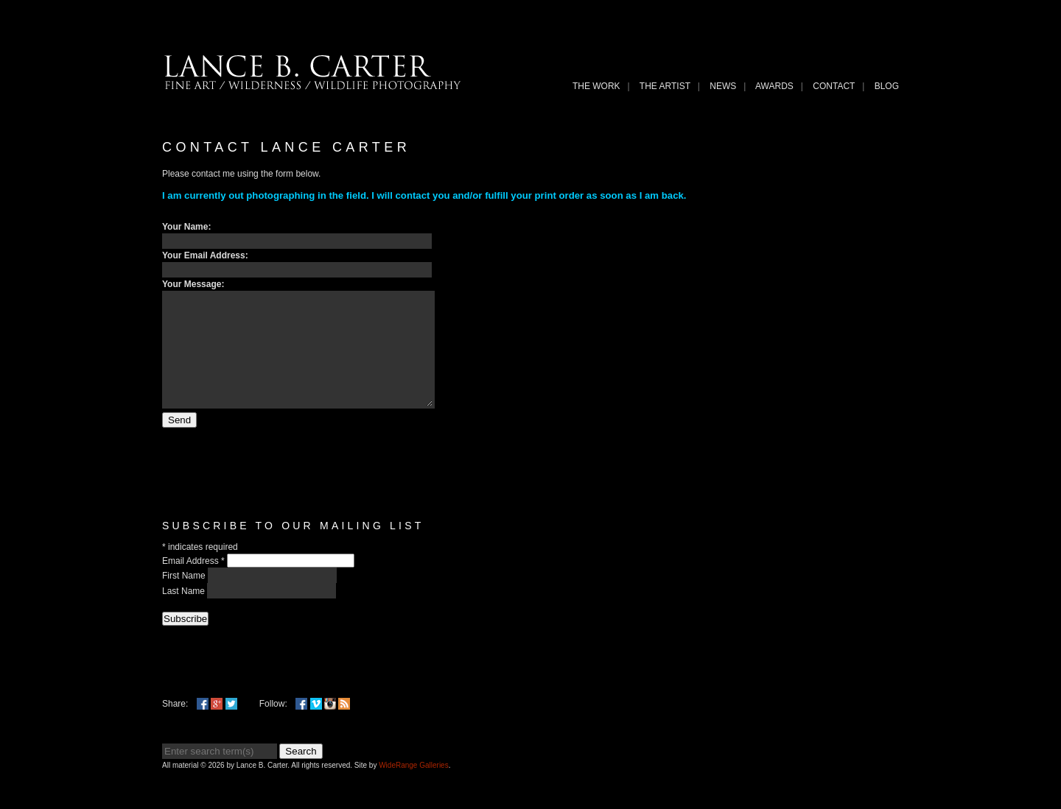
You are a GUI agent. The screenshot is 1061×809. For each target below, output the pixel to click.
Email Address (194, 583)
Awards (774, 86)
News (723, 86)
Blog (887, 86)
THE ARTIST (665, 86)
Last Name (184, 613)
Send (179, 442)
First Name (185, 598)
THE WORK (596, 86)
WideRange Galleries (414, 787)
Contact (834, 86)
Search (300, 773)
